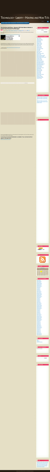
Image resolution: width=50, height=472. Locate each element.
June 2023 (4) (38, 310)
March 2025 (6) (39, 290)
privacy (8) (38, 71)
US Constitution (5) (39, 77)
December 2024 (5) (39, 293)
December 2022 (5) (39, 316)
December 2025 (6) (39, 283)
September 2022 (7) (39, 319)
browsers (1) (38, 42)
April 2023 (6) (38, 312)
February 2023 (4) (39, 314)
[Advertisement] (25, 7)
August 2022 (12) (39, 320)
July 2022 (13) (38, 321)
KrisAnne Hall (15, 30)
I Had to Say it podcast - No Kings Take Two (42, 96)
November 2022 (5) (39, 317)
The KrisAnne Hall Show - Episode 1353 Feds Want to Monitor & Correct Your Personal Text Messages (17, 28)
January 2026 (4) (39, 282)
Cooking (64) (38, 47)
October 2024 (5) (39, 295)
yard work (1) (38, 78)
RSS (40, 41)
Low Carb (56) (38, 66)
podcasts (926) (39, 70)
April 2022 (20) (39, 324)
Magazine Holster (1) (39, 67)
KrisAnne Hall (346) (39, 64)
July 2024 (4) (38, 298)
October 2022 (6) (39, 318)
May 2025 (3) (38, 289)
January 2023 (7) (39, 315)
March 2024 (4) (39, 302)
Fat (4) (38, 50)
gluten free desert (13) (40, 56)
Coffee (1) (38, 45)
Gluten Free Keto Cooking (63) (41, 57)
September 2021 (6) (39, 327)
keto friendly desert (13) (40, 63)
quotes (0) (38, 72)
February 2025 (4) (39, 291)
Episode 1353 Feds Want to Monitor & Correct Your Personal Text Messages (10, 34)
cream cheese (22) (39, 48)
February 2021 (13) (39, 333)
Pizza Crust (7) (38, 69)
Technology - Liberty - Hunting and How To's (25, 17)
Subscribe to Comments (7, 139)
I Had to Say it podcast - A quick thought (42, 97)
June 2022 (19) (39, 322)
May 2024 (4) (38, 300)
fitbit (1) (38, 52)
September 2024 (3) (39, 296)
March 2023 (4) (39, 313)
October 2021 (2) (39, 326)
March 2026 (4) (39, 280)
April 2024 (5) (38, 301)
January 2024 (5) (39, 304)
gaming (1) (38, 54)
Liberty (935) (38, 65)
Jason (7, 30)
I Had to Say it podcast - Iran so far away (42, 100)
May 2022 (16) (39, 323)
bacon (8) (38, 41)
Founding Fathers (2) (39, 53)
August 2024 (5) (39, 297)
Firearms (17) (38, 51)
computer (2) (38, 46)
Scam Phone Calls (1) (39, 74)
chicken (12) (38, 44)
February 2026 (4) (39, 281)
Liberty (10, 30)
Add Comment (2, 139)
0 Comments (20, 30)
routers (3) (38, 73)
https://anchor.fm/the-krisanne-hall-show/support (13, 47)
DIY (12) (38, 49)
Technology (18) (39, 76)
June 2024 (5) (38, 299)
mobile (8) (38, 68)
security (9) (38, 75)
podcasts (12, 30)
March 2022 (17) (39, 325)
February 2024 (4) (39, 303)
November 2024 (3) (39, 294)
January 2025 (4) (39, 292)
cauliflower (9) (39, 43)
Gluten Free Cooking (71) (40, 55)
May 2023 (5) (38, 311)
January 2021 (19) (39, 334)
